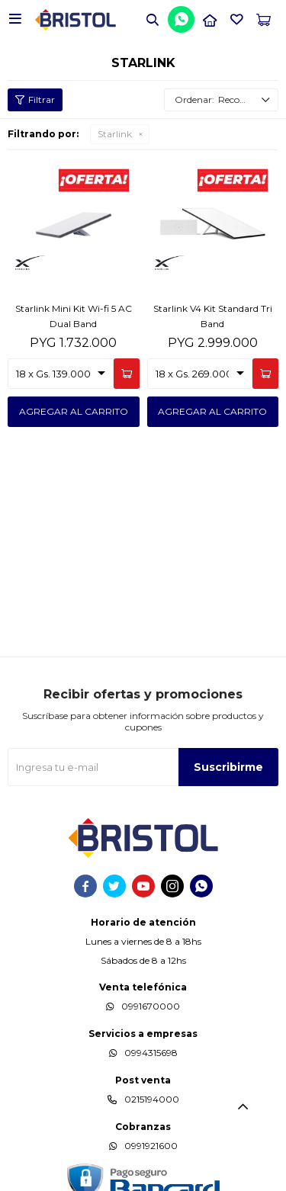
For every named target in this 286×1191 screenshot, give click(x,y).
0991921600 (151, 1145)
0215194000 (151, 1099)
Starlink (115, 134)
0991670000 (150, 1006)
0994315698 (151, 1052)
